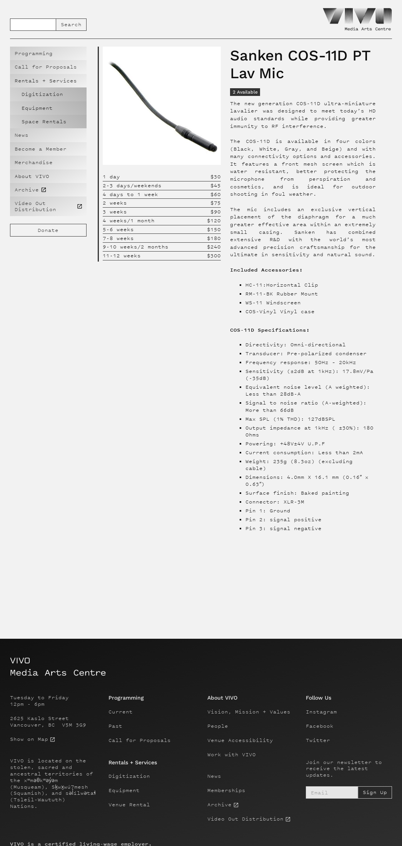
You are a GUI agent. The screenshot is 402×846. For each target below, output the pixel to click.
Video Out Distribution (245, 819)
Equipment (37, 108)
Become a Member (41, 149)
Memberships (226, 790)
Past (115, 726)
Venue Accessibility (240, 740)
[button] (48, 80)
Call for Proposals (46, 67)
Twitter (318, 740)
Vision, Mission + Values (248, 712)
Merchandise (34, 162)
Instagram (321, 712)
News (21, 135)
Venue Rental (129, 805)
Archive (219, 805)
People (217, 726)
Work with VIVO (231, 755)
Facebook (320, 726)
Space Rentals (44, 121)
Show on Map (29, 739)
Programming (34, 53)
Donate (48, 230)
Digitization (42, 94)
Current (120, 712)
